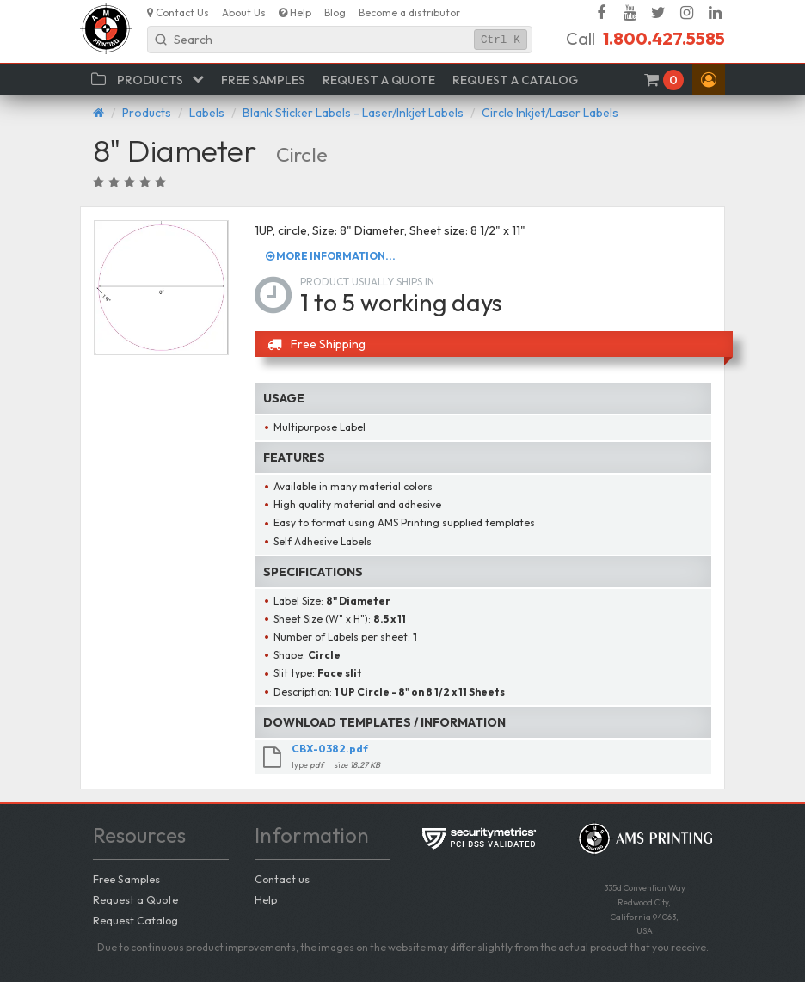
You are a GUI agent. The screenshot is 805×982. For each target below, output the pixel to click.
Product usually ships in (367, 281)
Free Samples (126, 879)
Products (146, 112)
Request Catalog (135, 920)
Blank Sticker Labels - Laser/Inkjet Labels (353, 112)
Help (266, 899)
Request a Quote (135, 899)
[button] (708, 79)
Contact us (282, 879)
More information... (331, 255)
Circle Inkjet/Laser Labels (550, 112)
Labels (206, 112)
